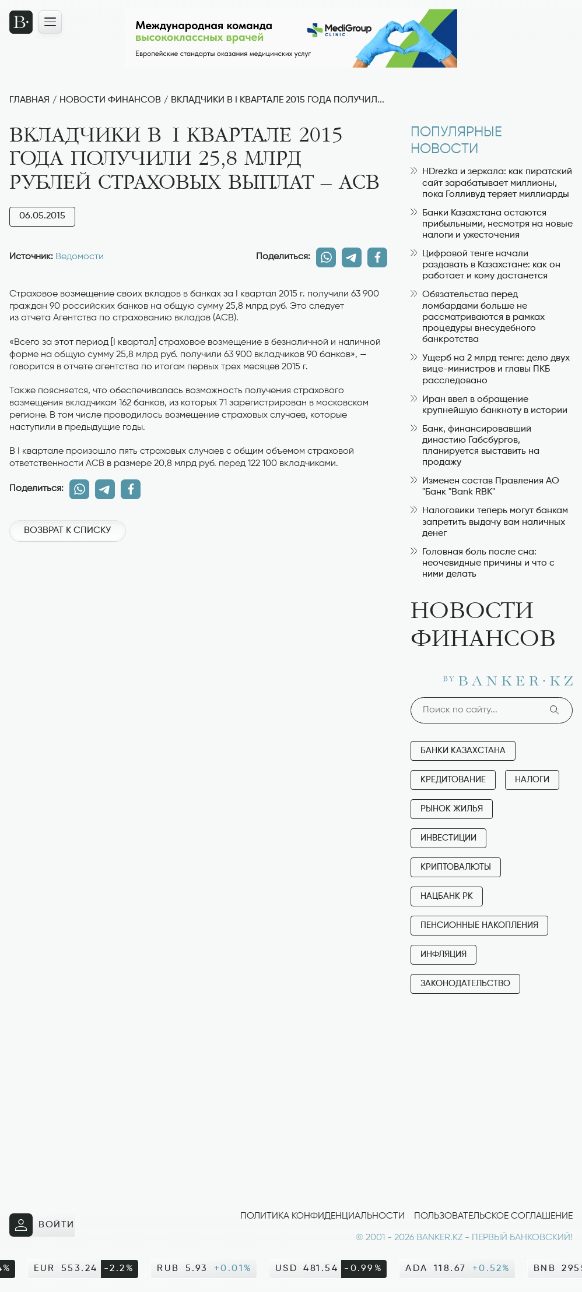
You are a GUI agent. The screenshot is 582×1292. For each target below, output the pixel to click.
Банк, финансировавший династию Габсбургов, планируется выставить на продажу (475, 446)
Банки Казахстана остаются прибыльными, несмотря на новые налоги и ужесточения (492, 224)
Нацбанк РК (446, 896)
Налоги (532, 779)
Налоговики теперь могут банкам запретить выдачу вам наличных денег (489, 522)
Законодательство (465, 983)
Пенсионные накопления (479, 925)
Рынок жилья (451, 808)
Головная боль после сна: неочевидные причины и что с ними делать (483, 563)
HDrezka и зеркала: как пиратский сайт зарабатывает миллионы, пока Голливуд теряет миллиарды (491, 183)
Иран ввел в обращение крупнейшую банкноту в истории (489, 405)
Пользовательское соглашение (493, 1216)
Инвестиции (448, 838)
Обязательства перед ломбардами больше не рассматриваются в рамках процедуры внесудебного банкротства (478, 317)
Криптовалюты (455, 867)
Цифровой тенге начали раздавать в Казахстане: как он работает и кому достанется (485, 265)
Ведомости (79, 257)
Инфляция (443, 954)
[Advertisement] (198, 592)
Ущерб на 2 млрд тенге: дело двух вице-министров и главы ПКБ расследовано (490, 369)
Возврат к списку (67, 530)
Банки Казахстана (463, 750)
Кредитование (453, 779)
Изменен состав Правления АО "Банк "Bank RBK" (485, 486)
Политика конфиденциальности (322, 1216)
